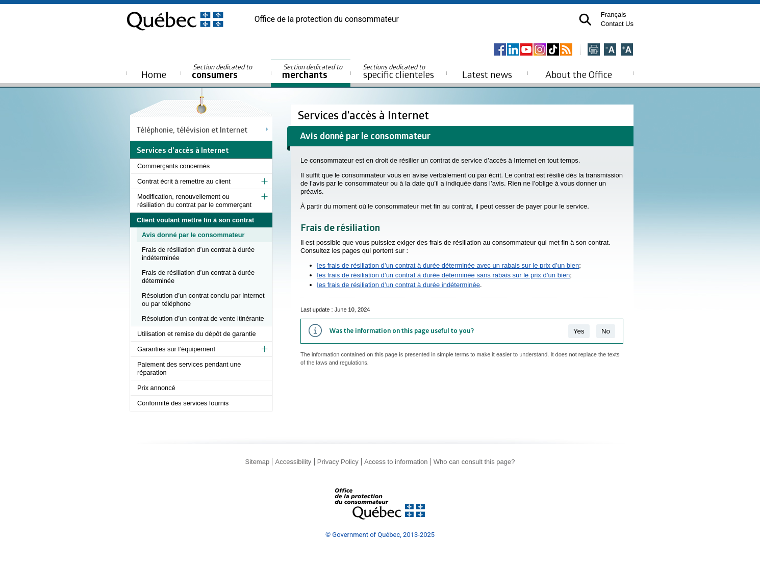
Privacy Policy (338, 462)
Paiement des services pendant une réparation (189, 368)
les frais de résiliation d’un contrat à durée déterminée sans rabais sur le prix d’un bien (443, 275)
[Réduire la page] (610, 50)
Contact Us (617, 24)
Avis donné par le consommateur (193, 235)
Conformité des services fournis (183, 403)
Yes (579, 331)
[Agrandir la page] (627, 50)
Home (153, 74)
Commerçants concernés (173, 166)
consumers (223, 71)
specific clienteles (398, 71)
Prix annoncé (156, 388)
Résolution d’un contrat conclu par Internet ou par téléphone (203, 299)
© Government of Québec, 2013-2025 (380, 534)
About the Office (578, 74)
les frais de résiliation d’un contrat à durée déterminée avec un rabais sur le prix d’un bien (448, 265)
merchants (313, 71)
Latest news (487, 74)
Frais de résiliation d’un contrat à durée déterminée (198, 277)
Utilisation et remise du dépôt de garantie (196, 334)
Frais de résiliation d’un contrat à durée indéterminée (198, 254)
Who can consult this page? (474, 462)
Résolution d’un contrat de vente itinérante (203, 318)
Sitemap (257, 462)
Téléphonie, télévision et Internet (192, 129)
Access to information (395, 462)
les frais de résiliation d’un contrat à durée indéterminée (398, 285)
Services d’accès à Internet (365, 115)
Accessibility (293, 462)
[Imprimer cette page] (594, 50)
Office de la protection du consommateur (327, 19)
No (605, 331)
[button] (585, 20)
